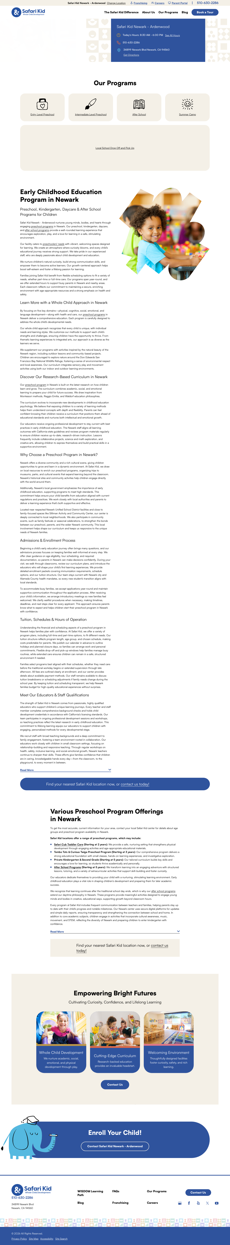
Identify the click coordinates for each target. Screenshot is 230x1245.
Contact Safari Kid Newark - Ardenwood (115, 1146)
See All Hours (172, 35)
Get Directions (131, 54)
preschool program (35, 384)
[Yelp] (198, 1203)
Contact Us (115, 1084)
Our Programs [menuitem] (168, 12)
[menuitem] (19, 1239)
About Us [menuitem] (148, 12)
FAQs (115, 1191)
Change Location (116, 2)
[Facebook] (189, 1203)
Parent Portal (178, 2)
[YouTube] (216, 1203)
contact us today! (135, 784)
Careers (158, 2)
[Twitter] (207, 1203)
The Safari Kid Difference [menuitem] (121, 12)
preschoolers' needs (53, 243)
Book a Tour (205, 12)
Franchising (139, 2)
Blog (80, 1202)
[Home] (30, 12)
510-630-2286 (207, 3)
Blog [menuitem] (185, 12)
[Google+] (180, 1203)
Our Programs (157, 1191)
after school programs (37, 230)
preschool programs (42, 226)
